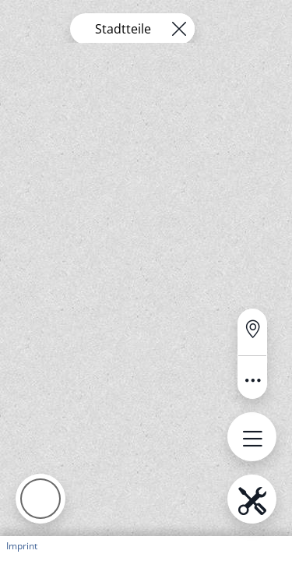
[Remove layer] (179, 28)
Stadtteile (123, 28)
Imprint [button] (21, 545)
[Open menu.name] (251, 436)
